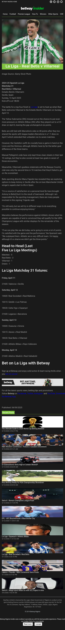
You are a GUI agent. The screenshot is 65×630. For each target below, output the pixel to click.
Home (5, 14)
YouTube (51, 393)
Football (13, 14)
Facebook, (22, 393)
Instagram (38, 393)
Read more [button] (28, 624)
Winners (43, 14)
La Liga (34, 107)
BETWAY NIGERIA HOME (9, 2)
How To (35, 14)
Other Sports (53, 14)
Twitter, (30, 393)
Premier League (24, 14)
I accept (38, 624)
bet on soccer (11, 374)
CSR (61, 14)
